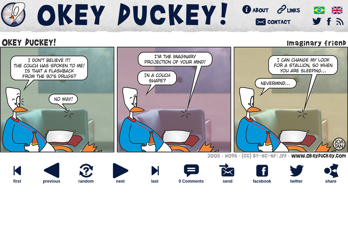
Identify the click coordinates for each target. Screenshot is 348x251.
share (331, 179)
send (227, 179)
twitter (296, 179)
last (155, 179)
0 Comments (191, 181)
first (17, 179)
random (86, 179)
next (120, 179)
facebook (262, 179)
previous (51, 179)
